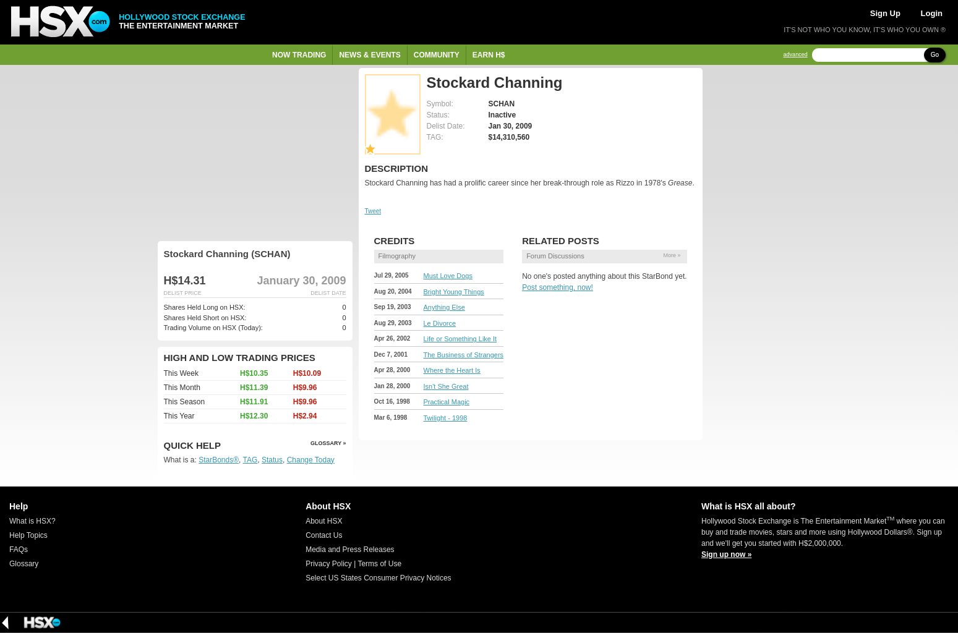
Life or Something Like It (460, 338)
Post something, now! (557, 287)
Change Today (311, 460)
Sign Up (885, 13)
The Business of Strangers (464, 355)
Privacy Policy (329, 563)
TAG (250, 460)
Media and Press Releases (350, 549)
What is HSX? (32, 521)
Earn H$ (489, 55)
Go (935, 54)
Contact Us (324, 535)
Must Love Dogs (448, 275)
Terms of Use (379, 563)
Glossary (23, 563)
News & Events (369, 55)
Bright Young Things (454, 291)
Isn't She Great (446, 386)
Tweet (373, 211)
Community (437, 55)
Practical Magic (447, 402)
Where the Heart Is (452, 370)
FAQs (18, 549)
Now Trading (299, 55)
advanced (796, 54)
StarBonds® (219, 460)
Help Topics (28, 535)
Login (932, 13)
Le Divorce (440, 323)
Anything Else (444, 307)
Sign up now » (726, 554)
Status (272, 460)
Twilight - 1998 (446, 418)
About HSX (324, 521)
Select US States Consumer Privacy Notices (378, 578)
